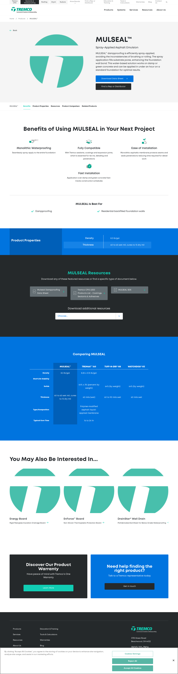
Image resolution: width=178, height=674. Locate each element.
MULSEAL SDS (130, 290)
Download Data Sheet (112, 78)
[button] (166, 2)
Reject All (132, 661)
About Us (161, 10)
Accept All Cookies (132, 668)
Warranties (140, 2)
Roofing (44, 2)
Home (12, 18)
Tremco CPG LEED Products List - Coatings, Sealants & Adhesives (89, 293)
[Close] (173, 661)
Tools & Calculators (125, 2)
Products (108, 10)
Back (15, 30)
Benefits (26, 106)
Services (16, 634)
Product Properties (41, 106)
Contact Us (158, 2)
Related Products (89, 106)
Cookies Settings (133, 654)
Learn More (48, 588)
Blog (150, 2)
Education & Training (108, 2)
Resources (147, 10)
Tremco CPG (15, 2)
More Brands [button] (75, 1)
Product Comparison (71, 106)
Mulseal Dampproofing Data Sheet (48, 291)
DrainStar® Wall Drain (143, 496)
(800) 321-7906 (140, 647)
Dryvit (53, 2)
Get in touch (129, 586)
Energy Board (35, 496)
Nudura (63, 2)
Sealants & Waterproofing (29, 2)
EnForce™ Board (89, 496)
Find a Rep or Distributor (90, 2)
